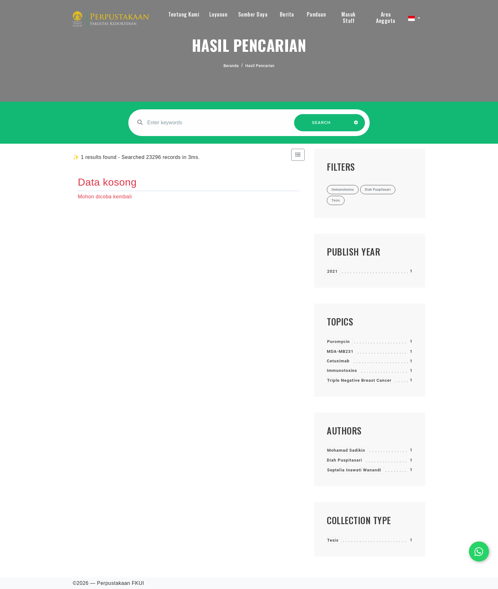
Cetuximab (338, 361)
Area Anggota (385, 17)
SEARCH (321, 125)
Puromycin (338, 341)
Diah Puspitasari (344, 460)
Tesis (333, 540)
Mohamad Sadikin (346, 450)
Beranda (231, 66)
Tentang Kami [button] (183, 14)
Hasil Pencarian (260, 66)
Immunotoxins (342, 370)
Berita (287, 14)
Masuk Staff (348, 17)
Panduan (316, 14)
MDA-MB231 (340, 351)
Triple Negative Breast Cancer (359, 380)
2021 (332, 271)
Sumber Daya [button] (253, 14)
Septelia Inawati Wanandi (354, 470)
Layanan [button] (218, 14)
